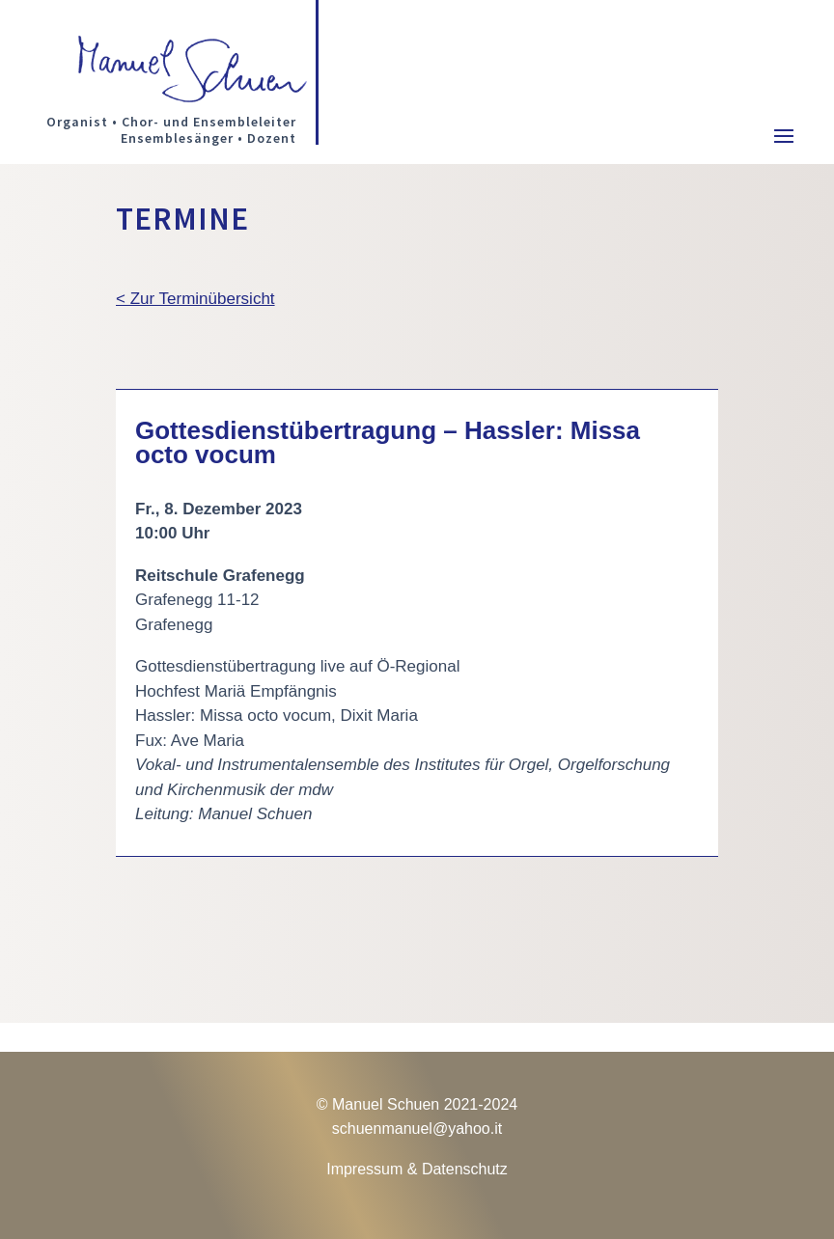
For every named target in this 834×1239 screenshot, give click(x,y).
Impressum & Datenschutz (417, 1169)
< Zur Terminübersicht (195, 298)
